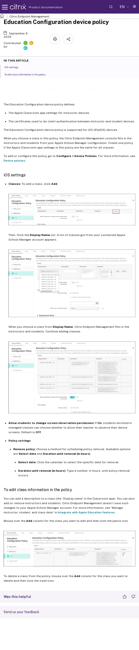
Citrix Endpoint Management (29, 16)
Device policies (14, 160)
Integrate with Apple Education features (86, 512)
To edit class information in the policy (27, 74)
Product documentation (40, 7)
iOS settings (14, 67)
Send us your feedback (21, 612)
